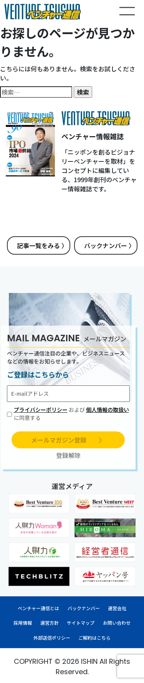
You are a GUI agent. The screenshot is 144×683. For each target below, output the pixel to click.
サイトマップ (80, 622)
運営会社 (117, 608)
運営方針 (49, 622)
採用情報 (22, 622)
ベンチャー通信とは (38, 608)
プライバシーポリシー (41, 409)
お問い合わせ (117, 622)
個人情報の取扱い (107, 409)
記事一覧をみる (42, 245)
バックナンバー (109, 245)
